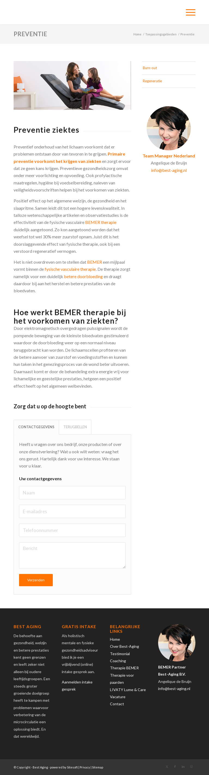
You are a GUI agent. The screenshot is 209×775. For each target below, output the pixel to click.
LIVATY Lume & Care (128, 689)
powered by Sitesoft (64, 767)
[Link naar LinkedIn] (183, 766)
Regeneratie (152, 81)
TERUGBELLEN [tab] (75, 427)
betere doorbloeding (83, 276)
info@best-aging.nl (169, 170)
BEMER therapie (100, 222)
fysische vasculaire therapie (70, 269)
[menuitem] (187, 12)
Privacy (85, 767)
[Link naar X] (167, 766)
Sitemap (97, 767)
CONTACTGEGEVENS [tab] (36, 427)
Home (115, 639)
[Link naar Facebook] (175, 766)
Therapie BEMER (124, 667)
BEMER (94, 262)
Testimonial (120, 653)
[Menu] (187, 12)
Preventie (30, 34)
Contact (117, 703)
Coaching (118, 660)
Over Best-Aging (124, 646)
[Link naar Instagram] (191, 766)
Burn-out (150, 68)
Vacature (117, 696)
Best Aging (40, 767)
